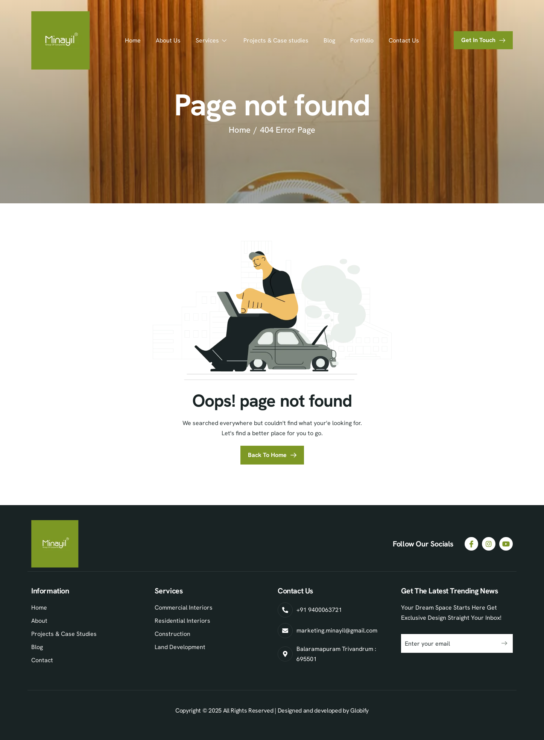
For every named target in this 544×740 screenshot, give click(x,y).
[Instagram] (488, 544)
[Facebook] (471, 544)
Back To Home (267, 455)
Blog (329, 40)
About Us (168, 40)
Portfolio (362, 40)
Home (133, 40)
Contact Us (404, 40)
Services (212, 40)
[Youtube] (506, 544)
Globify (359, 710)
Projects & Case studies (275, 40)
